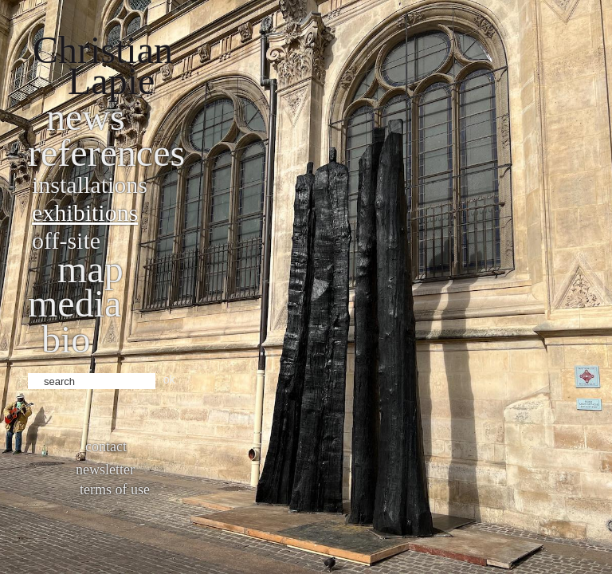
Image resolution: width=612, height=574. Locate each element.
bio (65, 339)
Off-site (66, 240)
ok (169, 379)
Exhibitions (85, 212)
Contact (106, 446)
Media (74, 303)
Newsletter (105, 470)
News (85, 117)
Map (90, 269)
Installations (89, 184)
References (106, 153)
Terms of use (115, 489)
